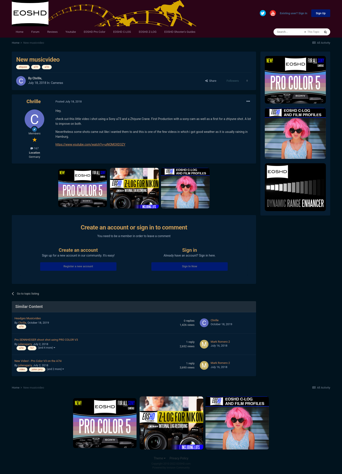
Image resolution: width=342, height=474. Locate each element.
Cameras (57, 83)
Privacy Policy (178, 458)
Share (210, 80)
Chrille (36, 78)
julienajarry (25, 344)
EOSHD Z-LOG (147, 31)
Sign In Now (189, 266)
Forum (35, 31)
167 (34, 148)
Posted (68, 101)
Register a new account (78, 266)
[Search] (289, 31)
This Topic (313, 31)
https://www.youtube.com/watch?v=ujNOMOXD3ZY (90, 144)
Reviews (52, 31)
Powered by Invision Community (171, 467)
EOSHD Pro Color (94, 31)
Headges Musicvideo (27, 318)
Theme (160, 458)
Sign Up (321, 13)
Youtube (70, 31)
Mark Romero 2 (220, 341)
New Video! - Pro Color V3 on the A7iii (38, 361)
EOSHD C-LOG (122, 31)
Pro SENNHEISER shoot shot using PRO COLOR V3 (46, 339)
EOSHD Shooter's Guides (179, 31)
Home (19, 31)
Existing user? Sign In (293, 13)
